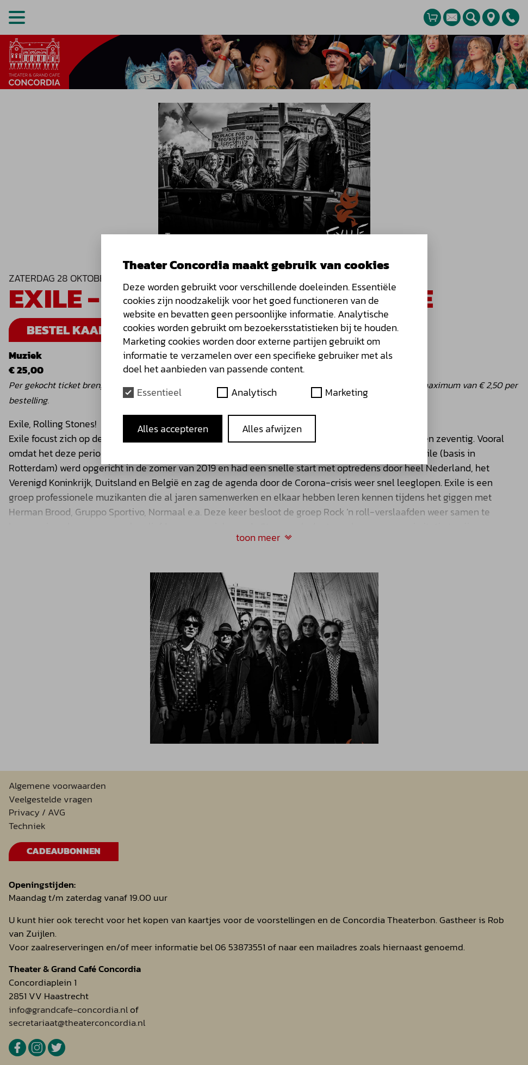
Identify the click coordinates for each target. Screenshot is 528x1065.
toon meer (264, 537)
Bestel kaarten (78, 330)
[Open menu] (17, 17)
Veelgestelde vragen (50, 799)
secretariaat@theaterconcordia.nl (77, 1023)
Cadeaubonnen (64, 851)
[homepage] (34, 62)
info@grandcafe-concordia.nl (68, 1010)
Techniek (27, 826)
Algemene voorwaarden (57, 786)
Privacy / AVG (37, 812)
